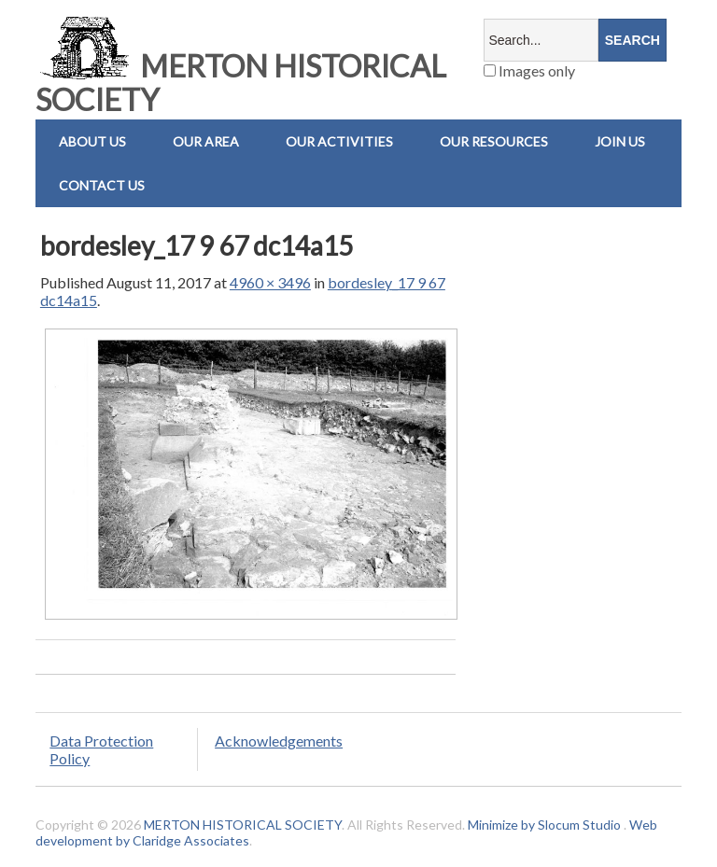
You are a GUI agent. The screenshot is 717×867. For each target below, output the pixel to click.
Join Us (620, 141)
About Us (92, 141)
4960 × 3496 (270, 282)
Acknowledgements (279, 740)
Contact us (102, 185)
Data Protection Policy (101, 749)
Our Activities (339, 141)
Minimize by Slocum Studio (544, 824)
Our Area (206, 141)
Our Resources (494, 141)
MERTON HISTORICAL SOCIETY (240, 83)
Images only (529, 70)
